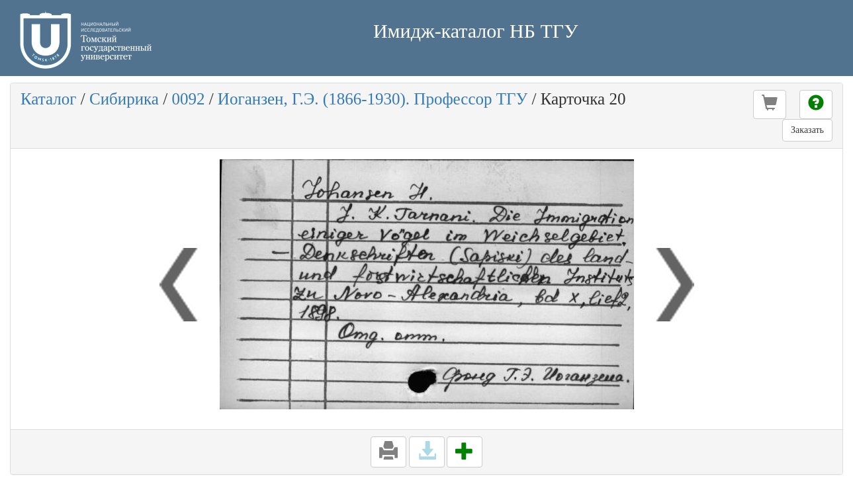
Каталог (49, 99)
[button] (769, 104)
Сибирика (124, 99)
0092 (187, 99)
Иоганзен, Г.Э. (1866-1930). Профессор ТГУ (372, 99)
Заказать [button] (807, 130)
